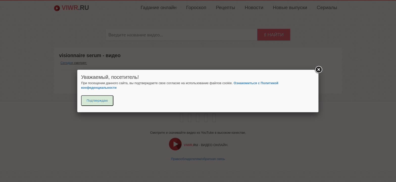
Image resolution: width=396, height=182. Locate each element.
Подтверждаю (97, 100)
